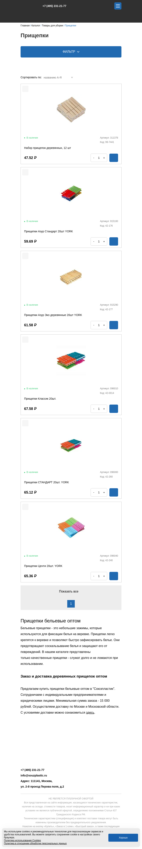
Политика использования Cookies (22, 840)
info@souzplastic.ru (34, 775)
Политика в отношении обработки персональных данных (35, 843)
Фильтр (71, 51)
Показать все (71, 591)
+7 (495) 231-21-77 (52, 6)
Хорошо (123, 837)
